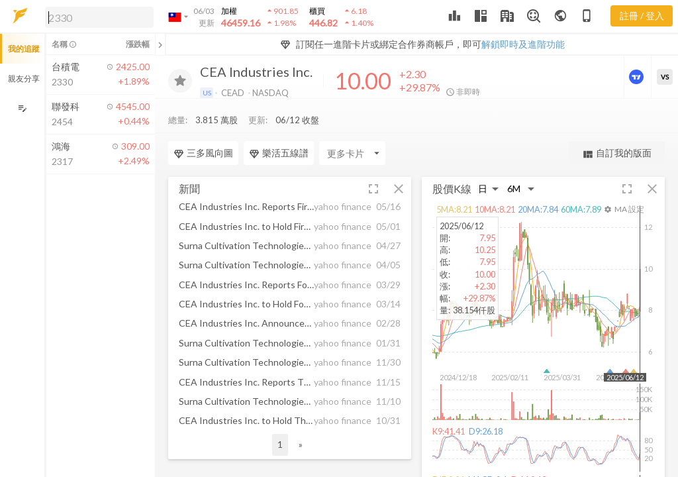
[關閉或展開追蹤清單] (160, 44)
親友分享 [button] (24, 78)
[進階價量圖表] (637, 77)
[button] (97, 16)
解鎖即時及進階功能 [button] (523, 44)
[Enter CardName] (352, 126)
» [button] (301, 417)
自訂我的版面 (617, 127)
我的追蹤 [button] (24, 49)
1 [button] (280, 417)
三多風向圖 (203, 126)
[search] (99, 17)
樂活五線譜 (279, 126)
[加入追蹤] (180, 81)
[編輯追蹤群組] (22, 108)
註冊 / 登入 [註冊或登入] (642, 15)
